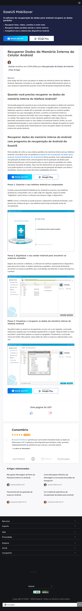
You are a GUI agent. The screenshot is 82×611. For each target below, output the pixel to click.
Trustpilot (33, 572)
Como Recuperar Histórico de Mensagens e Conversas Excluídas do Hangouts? (59, 478)
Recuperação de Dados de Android (57, 66)
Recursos (6, 521)
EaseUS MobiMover (20, 440)
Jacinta (11, 66)
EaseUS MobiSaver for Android (27, 157)
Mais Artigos (14, 70)
